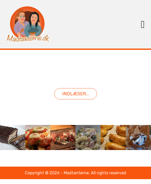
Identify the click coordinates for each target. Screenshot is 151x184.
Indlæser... (75, 94)
